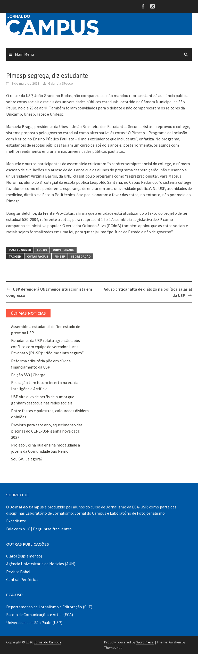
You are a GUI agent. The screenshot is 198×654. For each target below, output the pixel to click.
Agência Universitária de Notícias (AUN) (40, 563)
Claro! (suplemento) (24, 556)
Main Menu (24, 54)
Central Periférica (22, 579)
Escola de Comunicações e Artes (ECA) (39, 614)
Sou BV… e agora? (27, 458)
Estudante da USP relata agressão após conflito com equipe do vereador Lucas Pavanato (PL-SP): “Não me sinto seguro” (47, 346)
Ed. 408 (42, 250)
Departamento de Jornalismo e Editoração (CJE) (49, 606)
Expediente (16, 520)
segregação (81, 256)
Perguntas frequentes (52, 528)
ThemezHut (113, 647)
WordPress (145, 642)
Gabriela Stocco (60, 83)
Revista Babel (18, 571)
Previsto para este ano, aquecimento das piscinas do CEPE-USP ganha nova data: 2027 (46, 431)
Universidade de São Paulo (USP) (34, 622)
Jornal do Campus (47, 642)
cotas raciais (37, 256)
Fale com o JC (18, 528)
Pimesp (59, 256)
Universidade (63, 250)
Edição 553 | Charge (28, 374)
